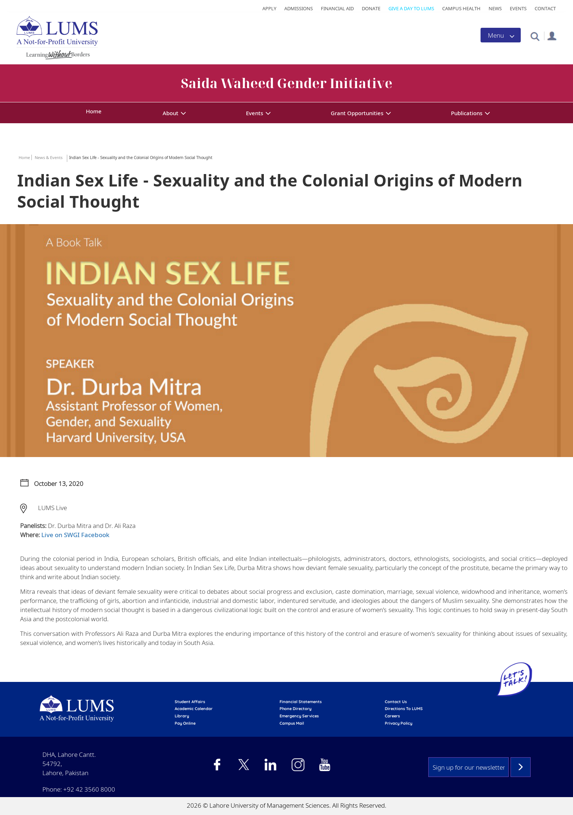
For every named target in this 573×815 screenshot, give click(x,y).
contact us (396, 701)
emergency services (299, 715)
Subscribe (521, 767)
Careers (392, 715)
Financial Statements (301, 701)
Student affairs (190, 701)
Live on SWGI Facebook (75, 535)
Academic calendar (194, 708)
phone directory (295, 708)
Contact (545, 8)
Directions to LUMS (404, 708)
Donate (371, 8)
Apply (269, 8)
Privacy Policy (398, 723)
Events (518, 8)
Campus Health (461, 8)
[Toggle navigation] (501, 35)
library (182, 715)
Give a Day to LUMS (411, 8)
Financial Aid (337, 8)
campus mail (292, 723)
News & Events (48, 157)
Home (94, 111)
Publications (466, 113)
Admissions (298, 8)
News (495, 8)
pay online (185, 723)
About (170, 113)
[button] (534, 36)
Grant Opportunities (357, 113)
